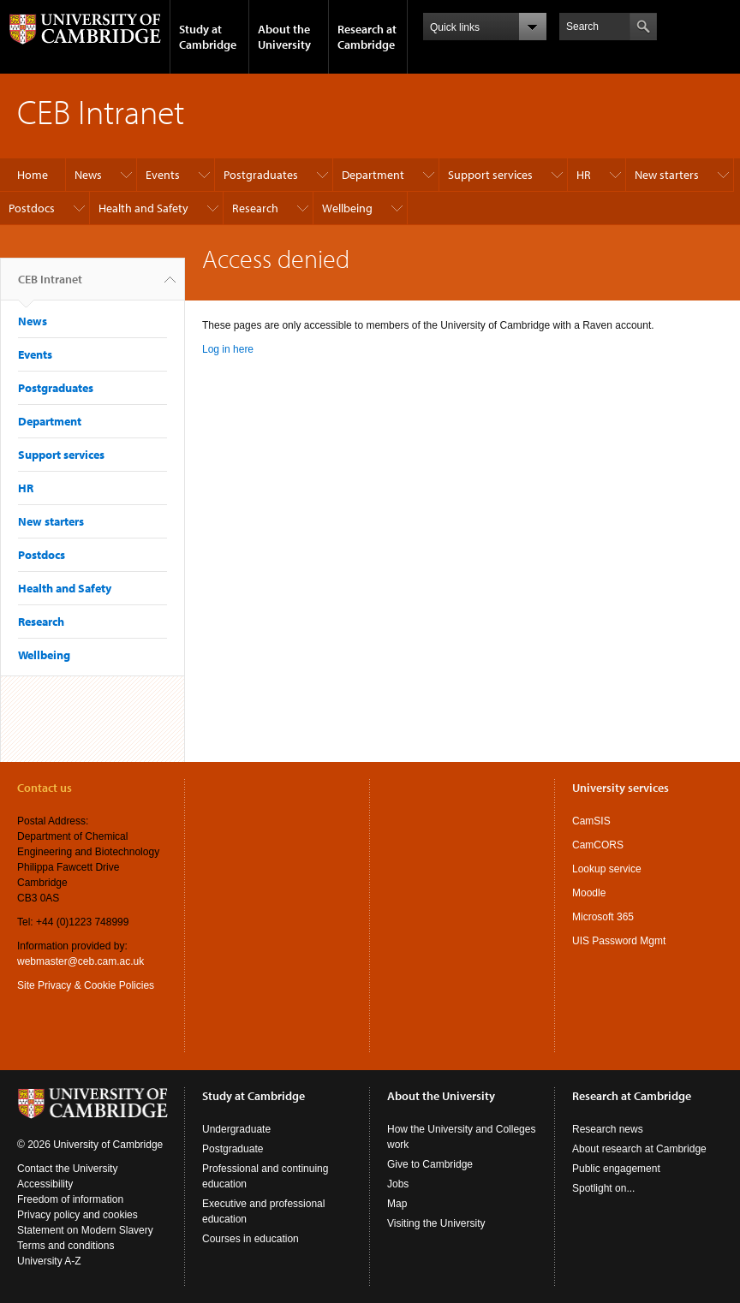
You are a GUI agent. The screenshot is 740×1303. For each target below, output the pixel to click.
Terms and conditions (65, 1246)
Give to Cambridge (430, 1164)
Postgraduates (261, 174)
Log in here (228, 349)
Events (163, 174)
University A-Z (49, 1261)
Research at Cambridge (367, 36)
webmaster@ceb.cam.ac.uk (80, 961)
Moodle (589, 893)
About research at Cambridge (639, 1149)
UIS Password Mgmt (618, 941)
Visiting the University (436, 1223)
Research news (607, 1129)
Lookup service (607, 869)
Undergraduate (236, 1129)
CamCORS (598, 845)
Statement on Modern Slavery (85, 1230)
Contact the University (67, 1169)
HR (583, 174)
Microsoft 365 (603, 917)
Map (397, 1204)
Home (32, 174)
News (88, 174)
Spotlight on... (603, 1188)
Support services (490, 174)
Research (255, 208)
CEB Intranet (50, 285)
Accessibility (45, 1184)
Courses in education (250, 1239)
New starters (667, 174)
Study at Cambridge (207, 36)
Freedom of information (70, 1199)
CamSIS (591, 821)
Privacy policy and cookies (77, 1215)
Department (373, 174)
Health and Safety (143, 208)
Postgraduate (232, 1149)
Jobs (398, 1184)
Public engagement (616, 1169)
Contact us (44, 787)
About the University (284, 36)
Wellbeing (347, 208)
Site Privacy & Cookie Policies (85, 985)
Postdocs (32, 208)
